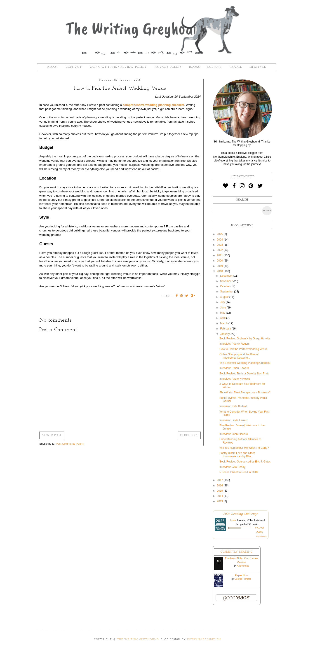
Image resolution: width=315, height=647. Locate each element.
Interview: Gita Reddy (232, 467)
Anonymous (243, 566)
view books (261, 536)
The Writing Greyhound (138, 639)
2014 (220, 496)
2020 (220, 260)
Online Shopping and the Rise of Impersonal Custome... (239, 356)
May (223, 312)
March (224, 323)
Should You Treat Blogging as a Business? (244, 392)
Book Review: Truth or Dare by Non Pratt (243, 373)
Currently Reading (236, 552)
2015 (220, 490)
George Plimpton (243, 579)
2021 (220, 255)
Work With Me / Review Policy (118, 67)
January (225, 334)
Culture (214, 67)
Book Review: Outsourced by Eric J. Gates (245, 461)
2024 (220, 239)
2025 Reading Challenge (240, 514)
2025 (220, 234)
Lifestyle (257, 67)
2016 (220, 485)
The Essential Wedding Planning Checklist (244, 362)
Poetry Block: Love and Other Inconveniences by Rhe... (237, 454)
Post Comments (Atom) (70, 443)
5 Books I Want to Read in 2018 (238, 472)
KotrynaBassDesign (204, 639)
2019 (220, 266)
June (223, 307)
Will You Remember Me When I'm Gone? (244, 447)
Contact (74, 67)
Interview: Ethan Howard (234, 368)
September (227, 291)
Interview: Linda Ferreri (233, 420)
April (223, 318)
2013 (220, 501)
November (226, 281)
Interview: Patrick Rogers (234, 343)
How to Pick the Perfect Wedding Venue (243, 349)
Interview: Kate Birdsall (233, 406)
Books (194, 67)
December (226, 275)
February (226, 328)
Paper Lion (241, 575)
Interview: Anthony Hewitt (234, 378)
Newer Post (51, 435)
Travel (235, 67)
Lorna (233, 520)
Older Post (189, 435)
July (223, 302)
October (225, 286)
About (52, 67)
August (224, 297)
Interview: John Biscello (233, 434)
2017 (220, 480)
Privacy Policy (168, 67)
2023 (220, 244)
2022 (220, 250)
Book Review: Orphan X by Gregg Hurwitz (244, 338)
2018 (220, 271)
